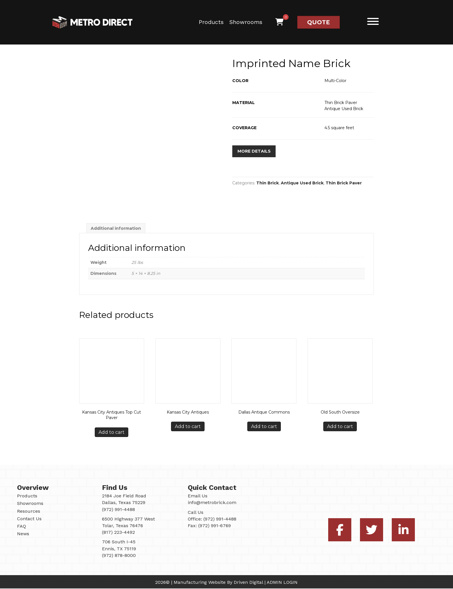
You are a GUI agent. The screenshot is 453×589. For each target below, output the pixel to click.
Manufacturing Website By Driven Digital (218, 583)
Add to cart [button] (112, 433)
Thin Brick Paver (344, 183)
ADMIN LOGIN (282, 583)
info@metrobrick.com (212, 503)
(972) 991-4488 (219, 519)
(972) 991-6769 (214, 526)
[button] (371, 21)
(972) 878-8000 (119, 555)
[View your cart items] (279, 22)
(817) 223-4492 (118, 533)
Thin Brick (267, 183)
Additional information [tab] (116, 228)
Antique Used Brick (302, 183)
